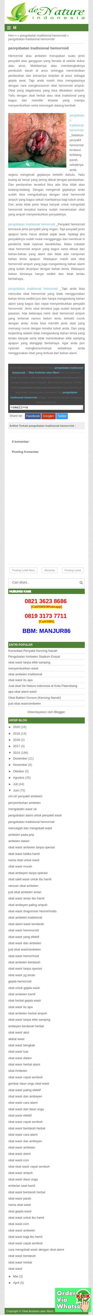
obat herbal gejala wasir (24, 1001)
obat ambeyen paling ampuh (27, 905)
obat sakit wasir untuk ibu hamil (29, 880)
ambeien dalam (19, 842)
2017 (16, 747)
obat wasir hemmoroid (23, 931)
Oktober (18, 772)
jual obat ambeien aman (24, 893)
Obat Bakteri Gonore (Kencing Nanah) (34, 698)
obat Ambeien (17, 1071)
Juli (15, 785)
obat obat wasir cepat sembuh (29, 1167)
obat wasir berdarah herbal (26, 1129)
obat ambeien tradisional (25, 675)
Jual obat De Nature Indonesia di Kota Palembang (42, 686)
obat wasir (15, 1269)
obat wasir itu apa (20, 681)
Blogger (59, 713)
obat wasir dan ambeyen (25, 1097)
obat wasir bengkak (21, 1046)
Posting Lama (73, 571)
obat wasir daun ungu (23, 1180)
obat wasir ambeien (21, 1148)
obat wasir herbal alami (24, 1065)
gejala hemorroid (19, 982)
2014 (16, 753)
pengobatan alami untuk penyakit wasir (35, 816)
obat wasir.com (18, 1161)
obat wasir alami (19, 1154)
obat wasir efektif (19, 1116)
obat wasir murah (20, 867)
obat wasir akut (18, 1033)
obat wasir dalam (20, 1059)
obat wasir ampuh (20, 1173)
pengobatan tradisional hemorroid (43, 35)
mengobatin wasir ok (22, 810)
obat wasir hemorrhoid (23, 956)
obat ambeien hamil (21, 995)
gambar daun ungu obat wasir (28, 1084)
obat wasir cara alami (23, 1103)
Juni (16, 791)
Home (12, 35)
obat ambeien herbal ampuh (27, 1014)
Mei (15, 1277)
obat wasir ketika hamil (23, 854)
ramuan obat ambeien (23, 886)
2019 (16, 734)
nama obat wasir (19, 1205)
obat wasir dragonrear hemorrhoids (32, 912)
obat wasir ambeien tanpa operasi (31, 848)
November (20, 765)
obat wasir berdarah (22, 1256)
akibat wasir (16, 1039)
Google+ (48, 416)
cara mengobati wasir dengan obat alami (36, 1250)
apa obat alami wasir (22, 692)
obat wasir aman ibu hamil (26, 899)
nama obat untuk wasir (23, 861)
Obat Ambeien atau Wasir (43, 372)
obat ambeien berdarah (24, 963)
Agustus (18, 778)
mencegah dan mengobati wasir (30, 829)
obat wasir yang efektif (23, 937)
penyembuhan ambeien (24, 803)
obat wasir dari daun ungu (26, 1110)
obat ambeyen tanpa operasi (27, 873)
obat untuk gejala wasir (24, 988)
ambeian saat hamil (21, 1186)
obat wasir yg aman (21, 976)
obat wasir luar (18, 1052)
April (16, 1283)
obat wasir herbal (20, 1263)
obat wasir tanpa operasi (25, 969)
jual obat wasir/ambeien (24, 704)
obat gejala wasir (19, 1212)
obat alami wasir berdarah (26, 925)
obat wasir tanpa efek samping (29, 663)
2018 (16, 740)
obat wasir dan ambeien (24, 944)
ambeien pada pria (21, 835)
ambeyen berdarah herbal (26, 1027)
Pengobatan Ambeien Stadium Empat (34, 657)
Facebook (33, 416)
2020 (16, 728)
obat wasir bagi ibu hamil (25, 1237)
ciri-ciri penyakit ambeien (25, 797)
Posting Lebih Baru (23, 571)
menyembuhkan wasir (23, 669)
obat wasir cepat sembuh (25, 1078)
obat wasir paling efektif (24, 1091)
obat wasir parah (19, 1199)
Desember (20, 759)
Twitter (62, 416)
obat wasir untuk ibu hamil (26, 1218)
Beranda (50, 571)
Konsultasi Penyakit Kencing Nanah (32, 651)
